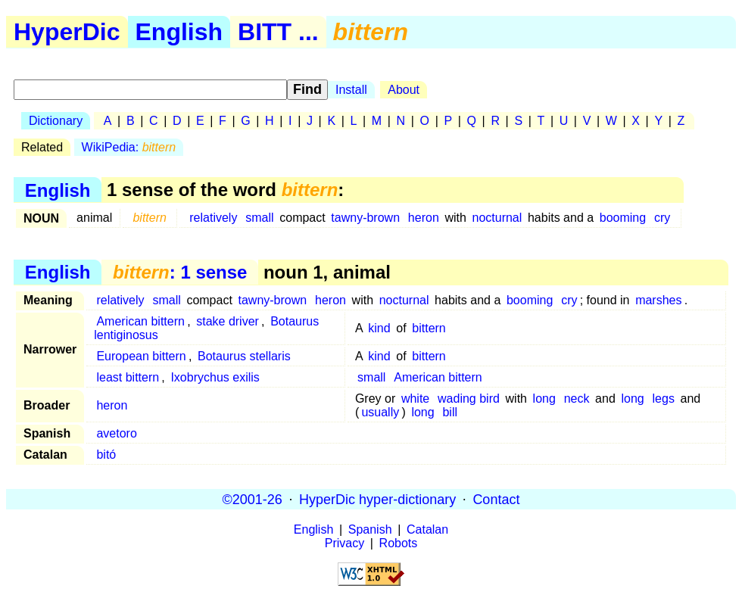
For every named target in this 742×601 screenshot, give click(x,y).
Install (351, 89)
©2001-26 (252, 498)
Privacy (344, 543)
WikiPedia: (129, 147)
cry (662, 217)
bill (449, 412)
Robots (398, 543)
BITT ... (278, 31)
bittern (428, 328)
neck (577, 398)
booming (623, 217)
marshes (658, 300)
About (403, 89)
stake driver (227, 321)
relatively (213, 217)
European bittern (141, 356)
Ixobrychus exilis (214, 377)
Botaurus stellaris (244, 356)
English (179, 31)
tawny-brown (365, 217)
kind (379, 328)
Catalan (427, 529)
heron (423, 217)
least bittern (127, 377)
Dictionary (56, 120)
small (259, 217)
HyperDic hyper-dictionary (377, 498)
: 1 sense (180, 272)
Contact (495, 498)
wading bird (469, 398)
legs (664, 398)
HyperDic (67, 31)
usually (380, 412)
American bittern (140, 321)
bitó (106, 454)
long (544, 398)
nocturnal (497, 217)
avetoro (116, 433)
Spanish (370, 529)
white (415, 398)
